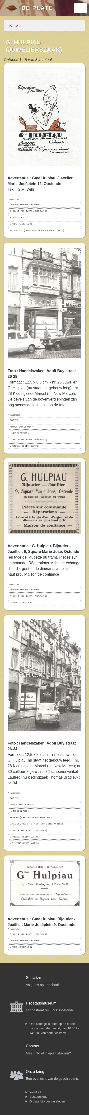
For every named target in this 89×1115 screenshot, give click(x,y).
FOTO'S (14, 420)
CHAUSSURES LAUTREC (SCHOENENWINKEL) (37, 824)
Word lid (35, 1092)
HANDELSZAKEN (19, 433)
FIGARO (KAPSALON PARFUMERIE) (31, 817)
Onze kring (35, 1072)
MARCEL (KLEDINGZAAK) (25, 446)
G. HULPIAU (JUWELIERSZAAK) (28, 211)
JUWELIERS (17, 217)
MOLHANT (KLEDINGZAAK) (26, 843)
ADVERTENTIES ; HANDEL (25, 204)
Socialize (33, 978)
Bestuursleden (39, 1096)
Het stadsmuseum (41, 1003)
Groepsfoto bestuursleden (47, 1101)
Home (13, 25)
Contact (32, 1046)
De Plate (37, 8)
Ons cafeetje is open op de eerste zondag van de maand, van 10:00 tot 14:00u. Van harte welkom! (54, 1028)
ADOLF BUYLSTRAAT (22, 427)
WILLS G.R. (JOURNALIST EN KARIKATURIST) (37, 230)
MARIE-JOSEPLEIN (21, 224)
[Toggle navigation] (80, 8)
